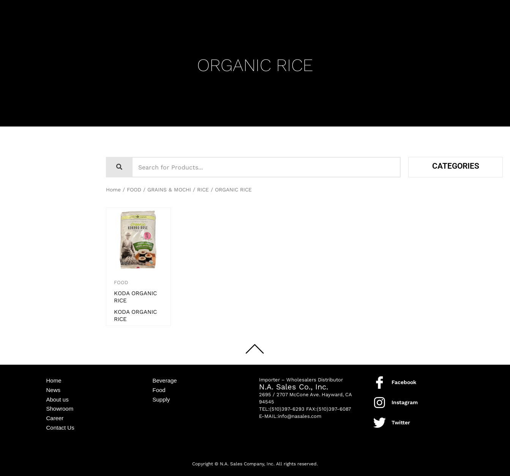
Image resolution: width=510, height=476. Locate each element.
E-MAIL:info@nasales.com (290, 416)
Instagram (405, 402)
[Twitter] (379, 422)
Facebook (404, 382)
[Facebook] (379, 382)
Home (113, 190)
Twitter (401, 422)
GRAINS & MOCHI (169, 190)
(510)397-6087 (334, 409)
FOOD (134, 190)
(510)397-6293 (287, 409)
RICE (203, 190)
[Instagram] (379, 402)
